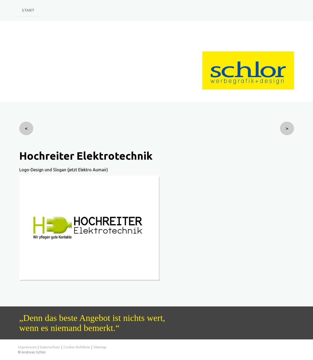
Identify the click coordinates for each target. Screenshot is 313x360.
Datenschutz (50, 347)
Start (28, 10)
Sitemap (100, 347)
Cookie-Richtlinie (76, 347)
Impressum (27, 347)
